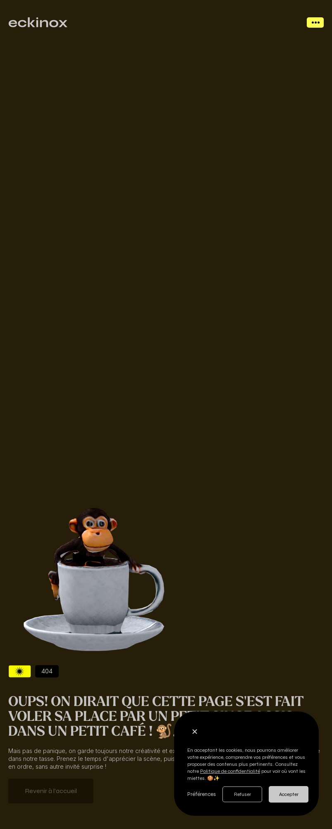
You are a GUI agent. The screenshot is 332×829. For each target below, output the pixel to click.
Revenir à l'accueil (51, 791)
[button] (194, 732)
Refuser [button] (242, 794)
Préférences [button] (201, 794)
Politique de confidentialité (230, 771)
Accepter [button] (289, 794)
